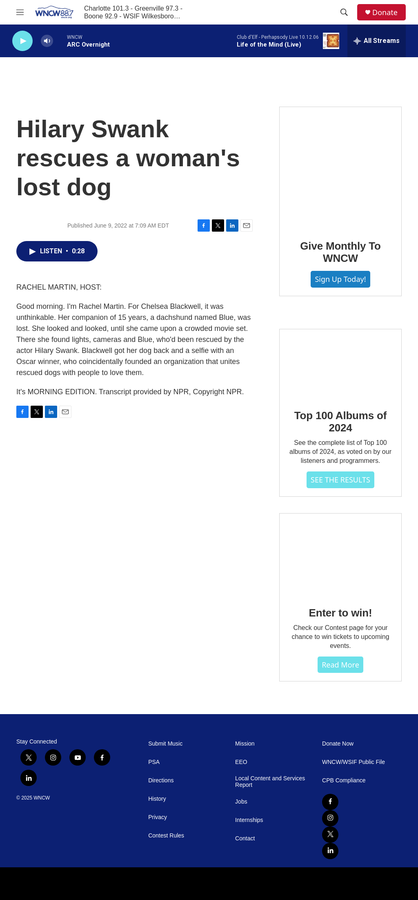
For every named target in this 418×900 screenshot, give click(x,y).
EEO (241, 762)
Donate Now (338, 744)
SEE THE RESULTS (340, 480)
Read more (340, 665)
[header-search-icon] (344, 12)
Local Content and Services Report (270, 781)
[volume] (47, 41)
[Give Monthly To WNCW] (340, 167)
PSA (154, 762)
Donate (385, 12)
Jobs (241, 802)
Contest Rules (166, 836)
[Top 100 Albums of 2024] (340, 363)
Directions (160, 780)
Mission (244, 744)
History (157, 799)
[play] (22, 41)
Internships (249, 820)
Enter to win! (340, 613)
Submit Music (165, 744)
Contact (245, 838)
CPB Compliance (344, 780)
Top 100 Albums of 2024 (340, 421)
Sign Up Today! (340, 279)
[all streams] (376, 41)
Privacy (157, 817)
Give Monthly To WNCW (340, 252)
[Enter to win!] (340, 554)
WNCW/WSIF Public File (353, 762)
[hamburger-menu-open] (20, 12)
